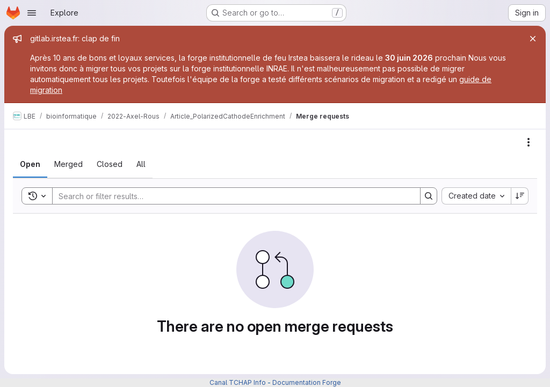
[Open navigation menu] (31, 12)
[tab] (30, 164)
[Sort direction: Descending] (520, 196)
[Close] (532, 38)
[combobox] (476, 196)
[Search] (231, 195)
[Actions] (528, 142)
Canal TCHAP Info (237, 382)
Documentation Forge (306, 382)
